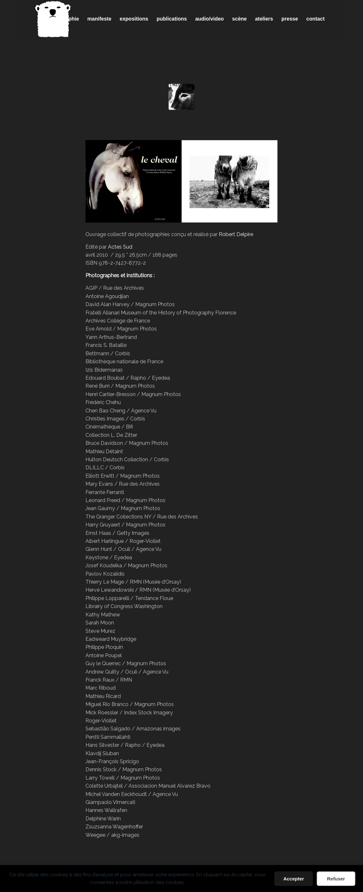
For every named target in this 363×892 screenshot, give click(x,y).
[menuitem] (66, 19)
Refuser (336, 878)
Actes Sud (120, 247)
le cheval (182, 121)
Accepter (293, 878)
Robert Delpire (236, 234)
